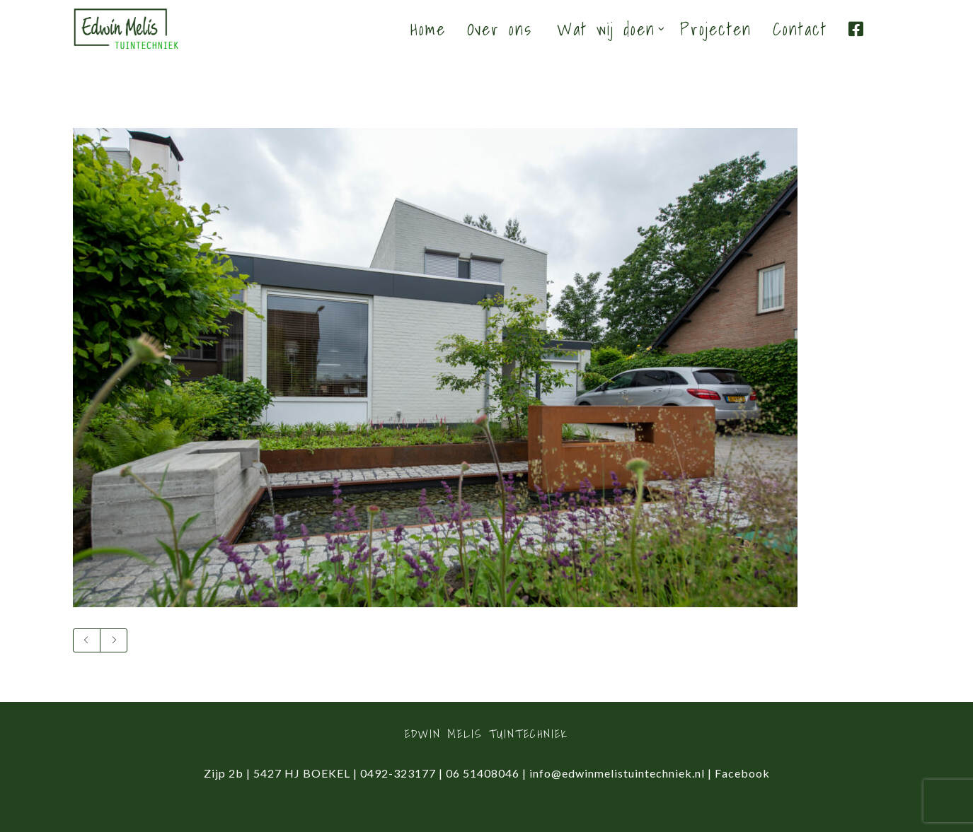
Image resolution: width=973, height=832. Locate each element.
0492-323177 (398, 773)
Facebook (742, 773)
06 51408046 (482, 773)
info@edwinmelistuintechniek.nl (617, 773)
